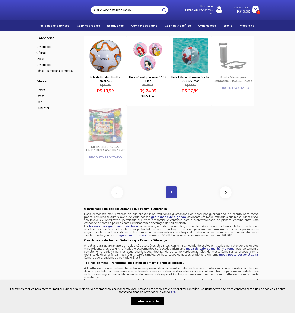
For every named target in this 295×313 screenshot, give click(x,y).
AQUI (173, 292)
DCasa (40, 59)
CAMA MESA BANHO (144, 26)
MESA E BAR (247, 26)
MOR (39, 102)
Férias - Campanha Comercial (54, 71)
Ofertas (41, 53)
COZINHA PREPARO (88, 26)
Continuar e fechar (148, 301)
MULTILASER (42, 108)
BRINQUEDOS (115, 26)
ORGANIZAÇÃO (207, 26)
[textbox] (129, 10)
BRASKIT (40, 90)
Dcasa (40, 96)
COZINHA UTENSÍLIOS (178, 26)
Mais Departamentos (54, 26)
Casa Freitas (57, 9)
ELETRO (227, 26)
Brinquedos (43, 65)
